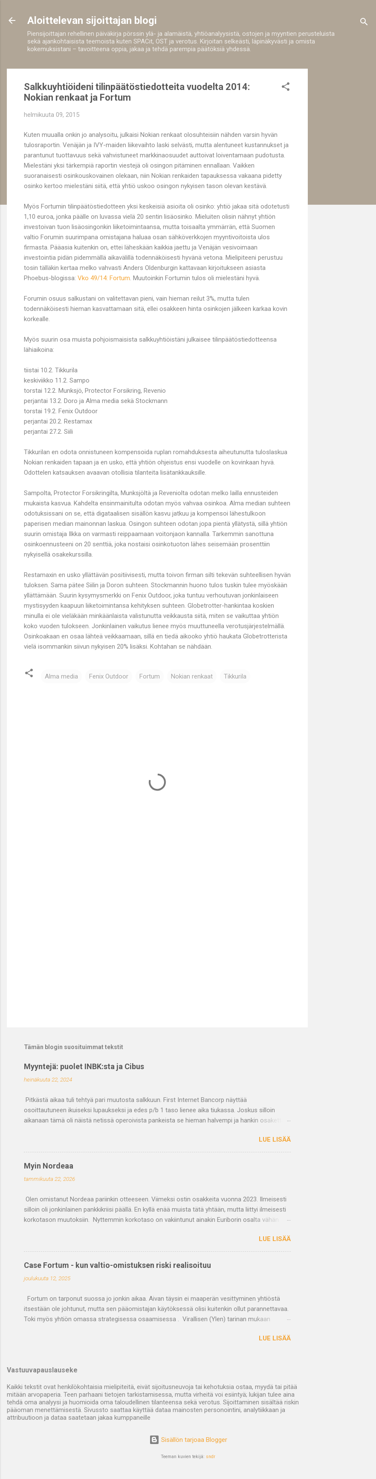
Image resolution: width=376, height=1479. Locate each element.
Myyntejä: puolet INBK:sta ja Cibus (84, 1066)
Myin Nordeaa (48, 1165)
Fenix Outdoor (108, 676)
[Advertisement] (342, 197)
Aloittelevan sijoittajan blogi (92, 20)
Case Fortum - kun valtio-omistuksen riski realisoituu (117, 1265)
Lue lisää (275, 1139)
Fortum (149, 676)
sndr (210, 1456)
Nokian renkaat (192, 676)
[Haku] (364, 23)
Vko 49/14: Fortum (104, 278)
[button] (286, 88)
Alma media (61, 676)
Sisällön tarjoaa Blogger (188, 1440)
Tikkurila (235, 676)
